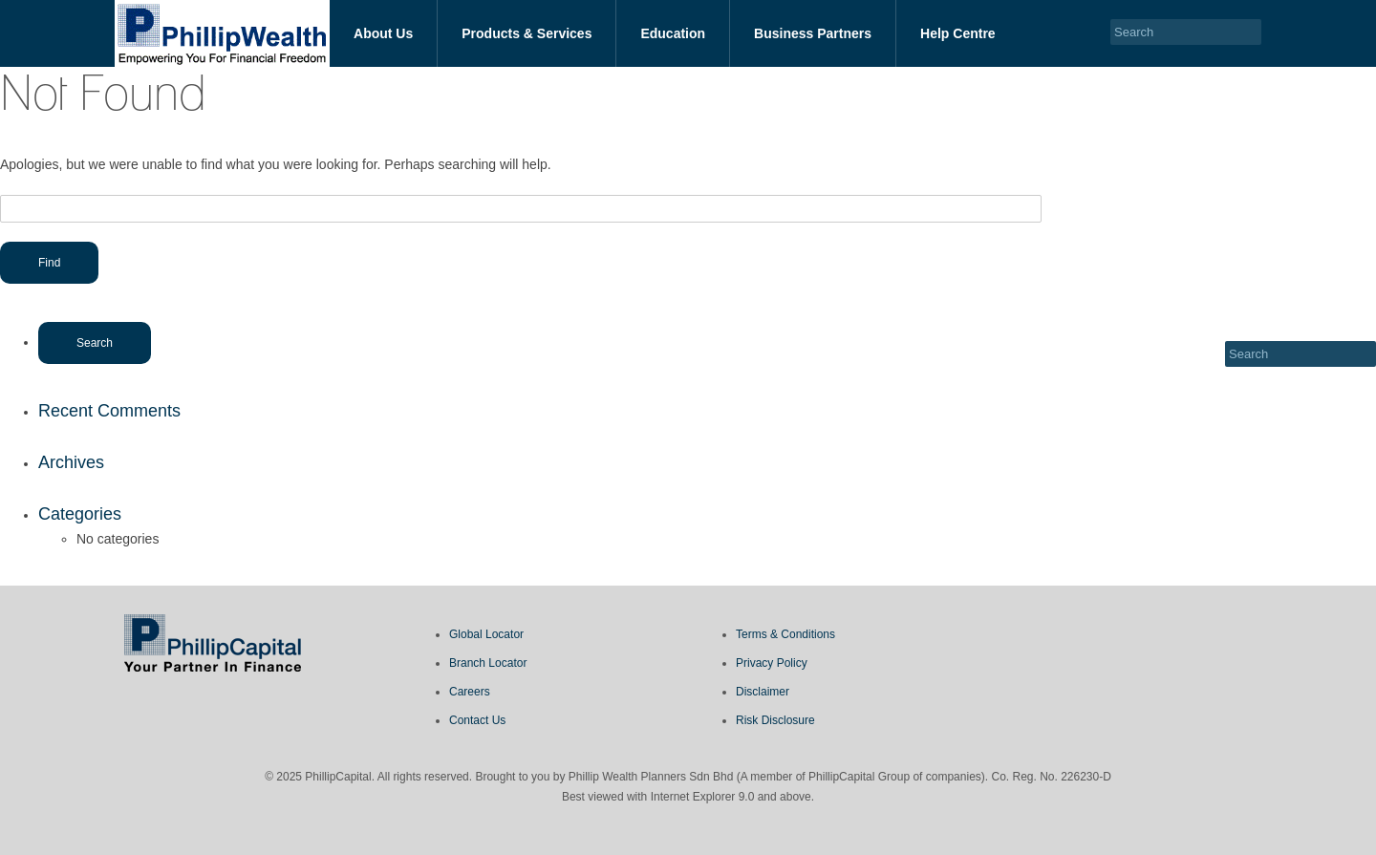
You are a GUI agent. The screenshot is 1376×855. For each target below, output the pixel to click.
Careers (469, 691)
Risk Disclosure (775, 720)
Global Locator (486, 634)
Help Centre (958, 33)
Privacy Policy (771, 663)
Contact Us (477, 720)
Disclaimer (762, 691)
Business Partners (812, 33)
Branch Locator (488, 663)
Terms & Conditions (785, 634)
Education (672, 33)
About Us (383, 33)
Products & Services (526, 33)
